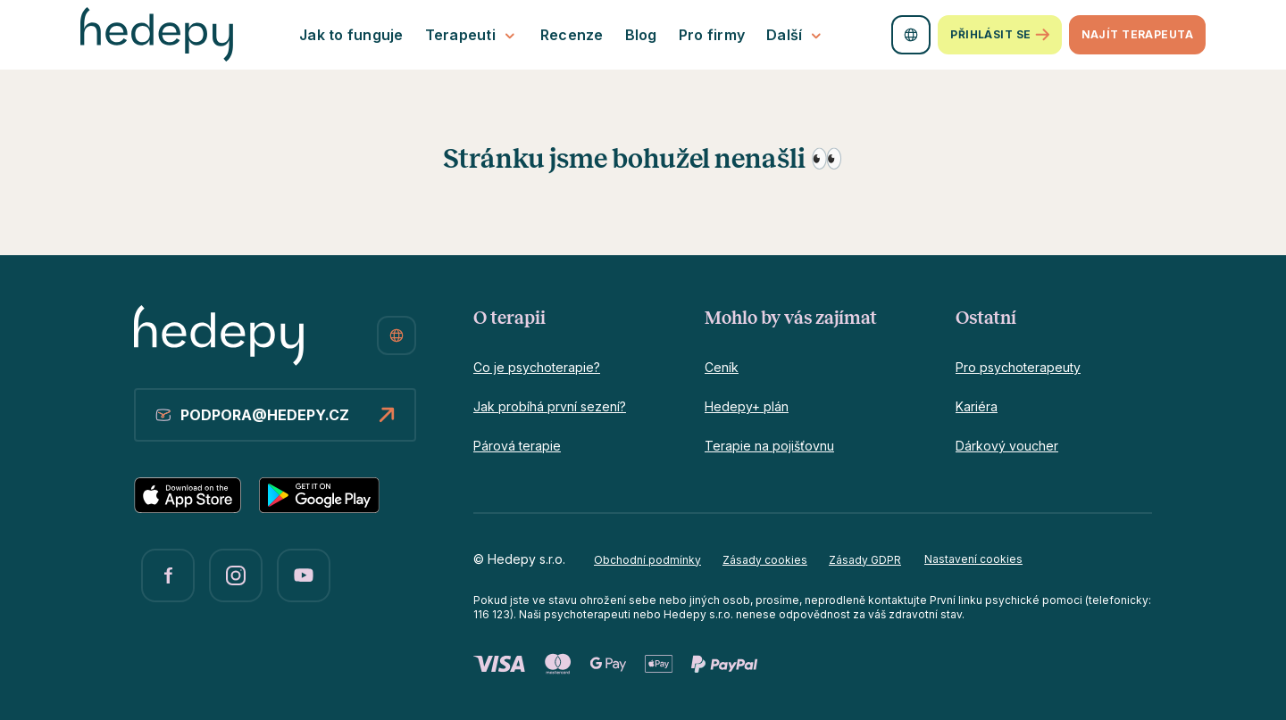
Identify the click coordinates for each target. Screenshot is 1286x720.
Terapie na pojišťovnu (769, 445)
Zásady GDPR (865, 560)
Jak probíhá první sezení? (549, 406)
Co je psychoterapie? (536, 367)
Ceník (722, 367)
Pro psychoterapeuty (1018, 367)
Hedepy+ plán (747, 406)
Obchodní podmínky (647, 560)
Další (795, 35)
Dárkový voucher (1007, 445)
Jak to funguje (351, 35)
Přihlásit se (999, 35)
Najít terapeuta (1137, 34)
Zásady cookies (764, 560)
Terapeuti (472, 35)
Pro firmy (712, 35)
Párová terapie (517, 445)
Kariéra (977, 406)
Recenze (572, 35)
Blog (641, 35)
